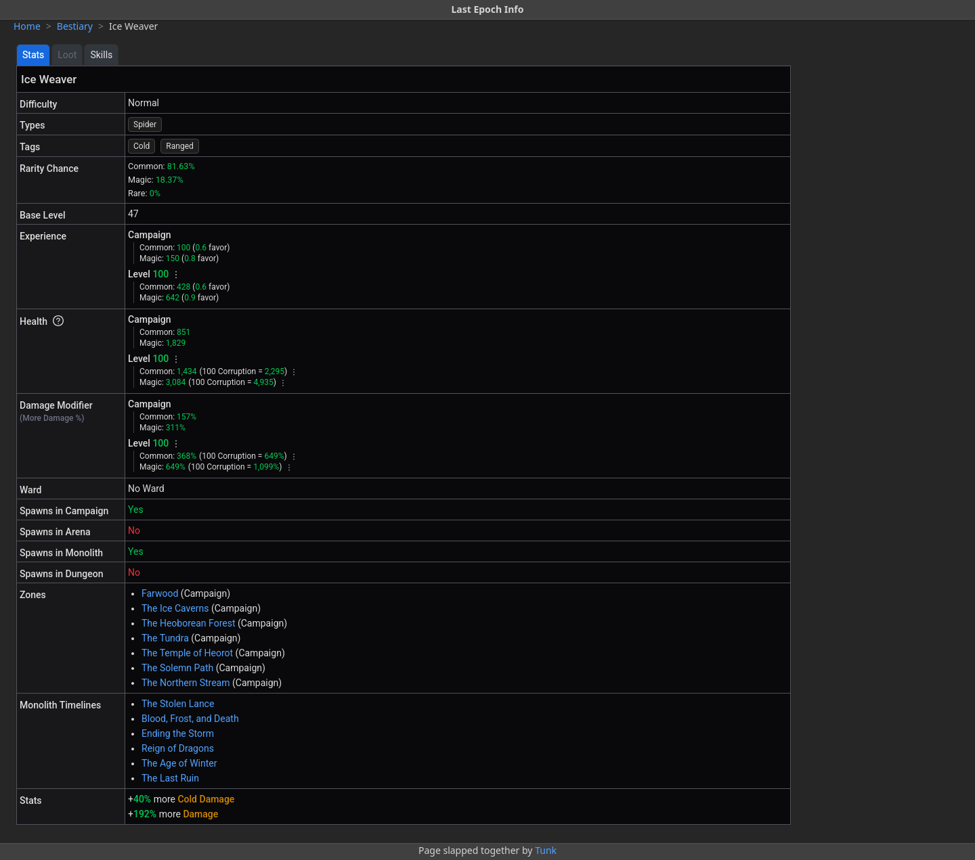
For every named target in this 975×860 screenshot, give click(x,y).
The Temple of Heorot (187, 653)
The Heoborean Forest (188, 623)
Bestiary (75, 26)
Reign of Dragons (178, 748)
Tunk (546, 850)
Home (27, 26)
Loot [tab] (67, 54)
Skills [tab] (101, 54)
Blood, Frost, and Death (190, 718)
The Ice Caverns (175, 608)
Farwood (160, 593)
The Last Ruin (170, 778)
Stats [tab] (33, 54)
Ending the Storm (178, 733)
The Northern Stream (186, 682)
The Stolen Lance (178, 703)
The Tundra (165, 638)
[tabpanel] (403, 445)
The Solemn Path (177, 667)
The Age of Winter (179, 763)
